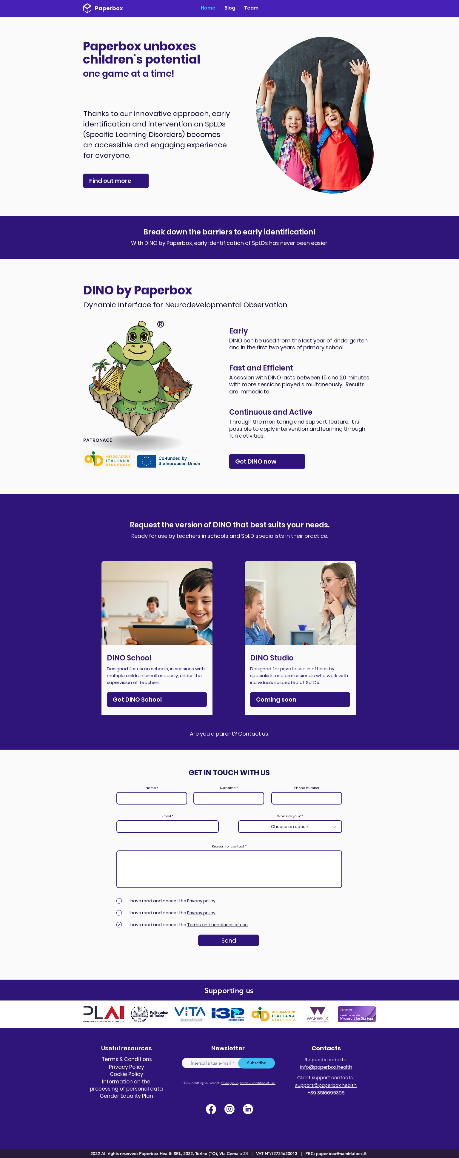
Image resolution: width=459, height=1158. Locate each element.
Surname (227, 788)
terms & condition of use (257, 1083)
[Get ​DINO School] (157, 699)
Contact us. (253, 733)
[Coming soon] (300, 699)
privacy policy (230, 1083)
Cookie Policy (126, 1074)
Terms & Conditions (127, 1059)
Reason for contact (228, 846)
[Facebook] (211, 1109)
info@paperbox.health (326, 1067)
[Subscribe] (256, 1063)
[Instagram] (229, 1109)
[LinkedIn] (248, 1109)
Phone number (306, 788)
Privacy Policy (126, 1067)
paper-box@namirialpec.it (341, 1153)
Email (166, 816)
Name (151, 788)
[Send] (228, 940)
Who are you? (289, 816)
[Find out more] (116, 181)
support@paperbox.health (326, 1085)
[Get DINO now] (267, 461)
